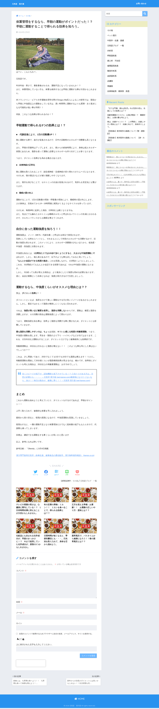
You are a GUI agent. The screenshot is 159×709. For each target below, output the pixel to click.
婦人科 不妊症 (114, 61)
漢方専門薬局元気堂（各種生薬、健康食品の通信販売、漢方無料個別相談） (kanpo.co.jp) (55, 455)
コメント (21, 571)
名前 (19, 602)
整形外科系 (112, 72)
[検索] (144, 13)
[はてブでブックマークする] (56, 473)
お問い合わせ (141, 4)
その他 (75, 480)
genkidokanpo (111, 165)
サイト (19, 624)
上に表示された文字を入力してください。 (34, 645)
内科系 (111, 51)
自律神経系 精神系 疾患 (119, 92)
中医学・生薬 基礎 (116, 41)
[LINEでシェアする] (67, 473)
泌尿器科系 (112, 77)
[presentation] (31, 663)
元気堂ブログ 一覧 (88, 480)
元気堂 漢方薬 (21, 3)
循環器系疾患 (113, 66)
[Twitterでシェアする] (35, 473)
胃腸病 (110, 87)
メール (20, 613)
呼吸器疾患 (112, 56)
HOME (79, 699)
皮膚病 (110, 82)
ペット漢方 (112, 36)
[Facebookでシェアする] (46, 473)
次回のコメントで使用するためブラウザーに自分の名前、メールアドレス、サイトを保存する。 (56, 634)
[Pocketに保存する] (77, 473)
